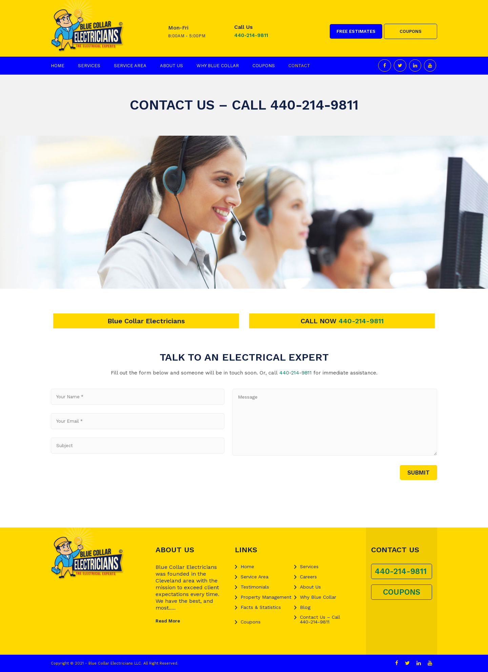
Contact (299, 65)
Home (57, 65)
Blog (305, 607)
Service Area (130, 65)
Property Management (266, 597)
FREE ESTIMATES (356, 31)
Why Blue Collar (218, 65)
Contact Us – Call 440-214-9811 (320, 619)
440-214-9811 (251, 35)
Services (89, 65)
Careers (308, 576)
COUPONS (411, 31)
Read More (168, 620)
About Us (171, 65)
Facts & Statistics (261, 607)
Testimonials (255, 587)
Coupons (263, 65)
